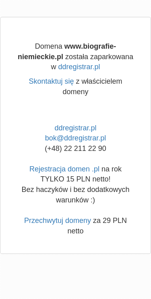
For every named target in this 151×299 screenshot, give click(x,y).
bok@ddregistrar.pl (75, 138)
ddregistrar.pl (79, 67)
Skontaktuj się (51, 81)
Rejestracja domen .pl (64, 169)
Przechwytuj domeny (57, 221)
